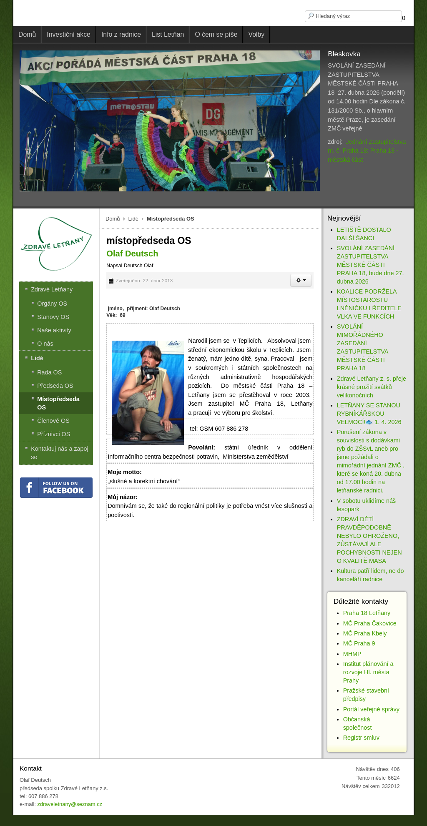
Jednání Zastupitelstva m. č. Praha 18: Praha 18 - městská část (367, 150)
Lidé (133, 219)
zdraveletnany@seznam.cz (69, 804)
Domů (112, 219)
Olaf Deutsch (132, 253)
